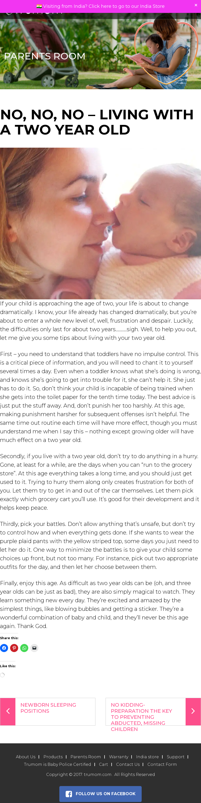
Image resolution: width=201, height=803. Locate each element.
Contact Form (162, 764)
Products (52, 757)
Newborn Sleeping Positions (38, 711)
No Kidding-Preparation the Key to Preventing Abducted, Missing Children (156, 712)
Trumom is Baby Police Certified (57, 764)
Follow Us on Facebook (100, 794)
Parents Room (85, 757)
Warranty (118, 757)
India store (147, 757)
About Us (25, 757)
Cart (103, 764)
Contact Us (128, 764)
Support (176, 757)
